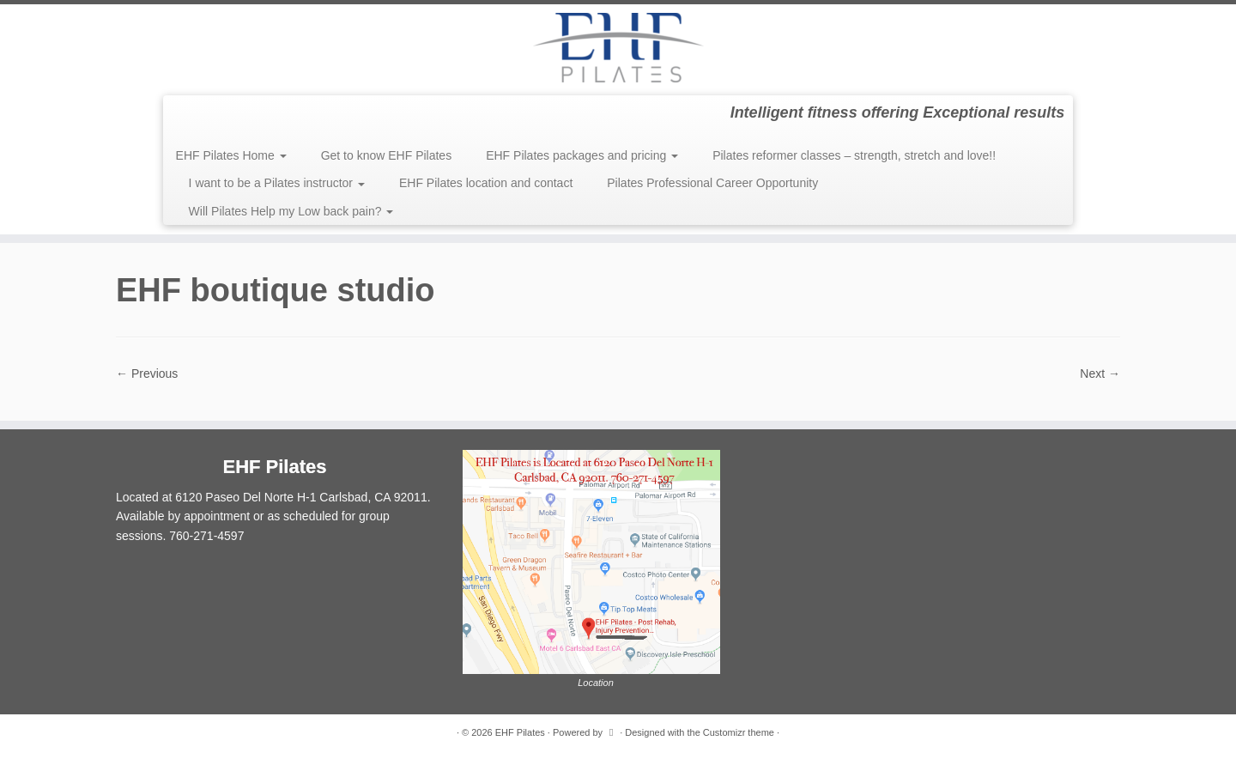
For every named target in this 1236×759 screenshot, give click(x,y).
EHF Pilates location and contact (486, 183)
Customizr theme (738, 732)
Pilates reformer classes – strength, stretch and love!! (854, 155)
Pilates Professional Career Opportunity (712, 183)
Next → (1100, 373)
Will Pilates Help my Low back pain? (291, 211)
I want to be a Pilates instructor (277, 183)
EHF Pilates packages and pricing (582, 155)
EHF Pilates (520, 732)
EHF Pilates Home (231, 155)
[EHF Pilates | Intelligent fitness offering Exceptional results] (618, 47)
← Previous (147, 373)
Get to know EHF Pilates (386, 155)
